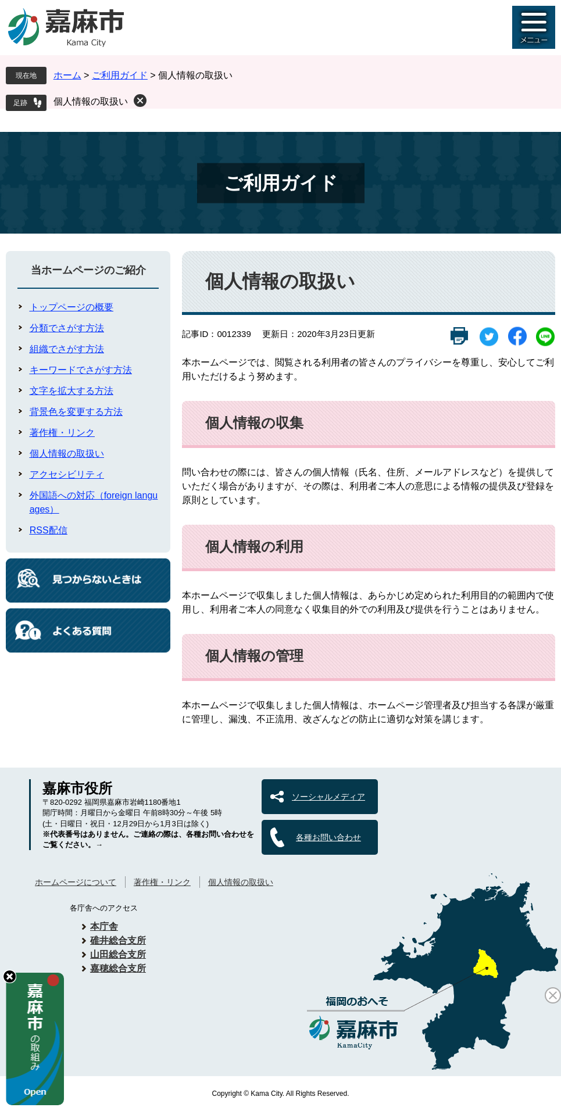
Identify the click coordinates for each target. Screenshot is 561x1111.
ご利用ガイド (120, 75)
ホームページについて (75, 882)
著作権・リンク (62, 433)
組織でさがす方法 (67, 349)
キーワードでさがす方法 (81, 370)
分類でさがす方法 (67, 328)
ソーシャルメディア (328, 796)
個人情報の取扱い (90, 101)
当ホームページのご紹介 (88, 270)
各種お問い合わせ (328, 837)
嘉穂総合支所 (118, 968)
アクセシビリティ (67, 474)
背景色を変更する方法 (76, 412)
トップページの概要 (71, 307)
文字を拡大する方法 (71, 391)
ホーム (67, 75)
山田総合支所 (118, 954)
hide (9, 976)
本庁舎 (104, 926)
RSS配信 (48, 530)
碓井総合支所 (118, 940)
